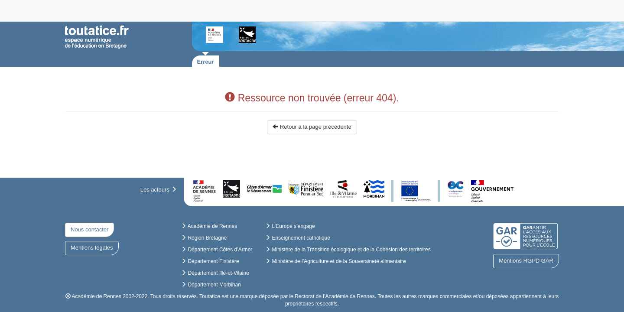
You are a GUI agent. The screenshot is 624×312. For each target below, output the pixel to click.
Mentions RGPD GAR (526, 260)
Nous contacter (89, 229)
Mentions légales (92, 247)
